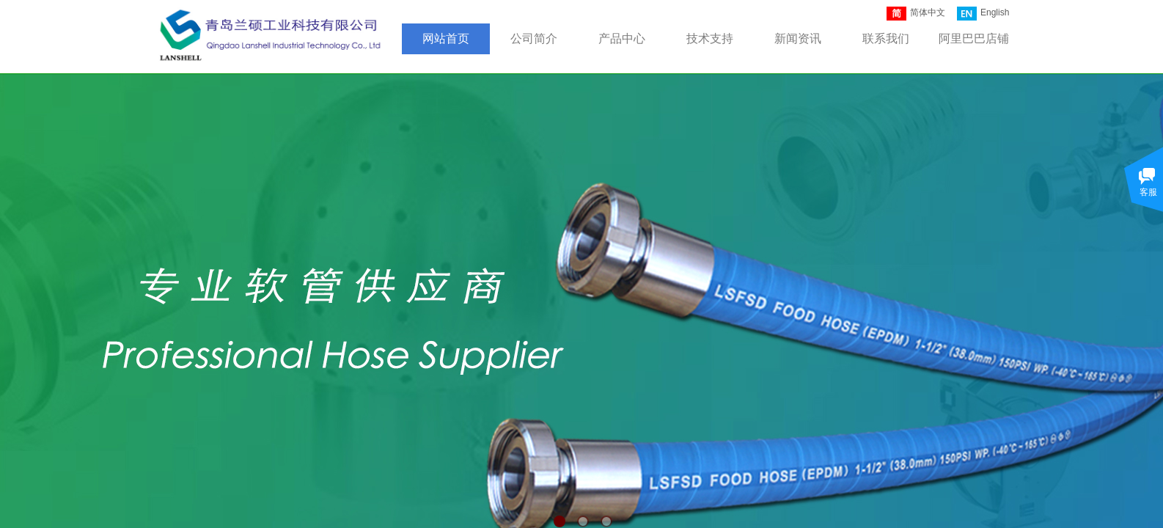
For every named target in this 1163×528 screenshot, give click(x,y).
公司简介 (533, 38)
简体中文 (916, 14)
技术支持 (709, 38)
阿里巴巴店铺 (974, 38)
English (983, 14)
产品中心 (621, 38)
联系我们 (885, 38)
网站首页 (445, 38)
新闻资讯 (797, 38)
